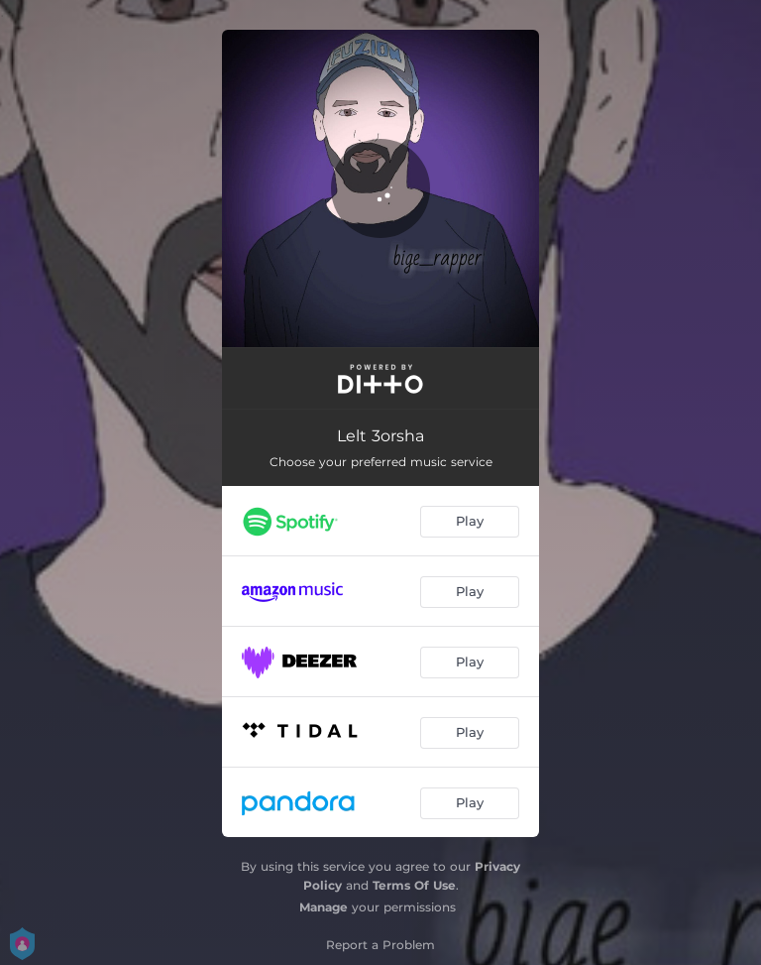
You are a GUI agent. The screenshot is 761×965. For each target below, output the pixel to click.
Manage (323, 907)
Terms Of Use (414, 885)
